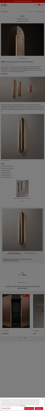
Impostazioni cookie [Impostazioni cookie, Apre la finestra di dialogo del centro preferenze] (6, 408)
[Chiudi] (42, 399)
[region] (22, 404)
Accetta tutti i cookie (29, 408)
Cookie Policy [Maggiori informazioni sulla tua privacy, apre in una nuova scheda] (23, 405)
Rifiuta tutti (39, 408)
